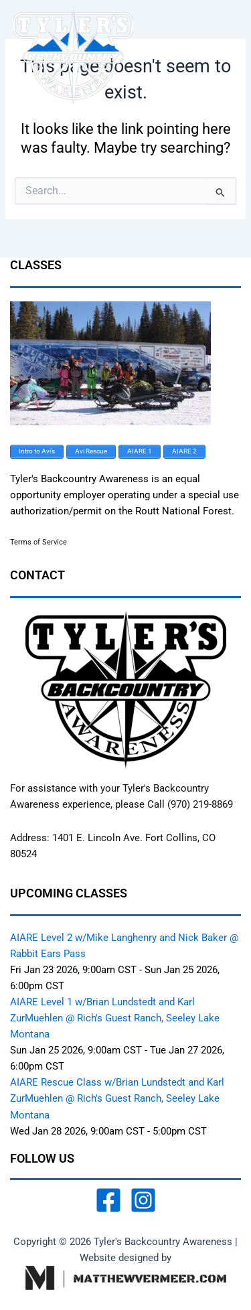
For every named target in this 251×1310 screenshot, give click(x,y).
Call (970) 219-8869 (190, 804)
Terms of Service (38, 542)
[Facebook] (108, 1200)
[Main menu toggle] (224, 57)
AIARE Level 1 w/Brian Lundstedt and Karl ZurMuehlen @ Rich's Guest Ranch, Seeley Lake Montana (115, 1018)
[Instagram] (143, 1200)
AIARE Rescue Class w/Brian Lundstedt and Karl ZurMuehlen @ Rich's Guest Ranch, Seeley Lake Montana (117, 1098)
